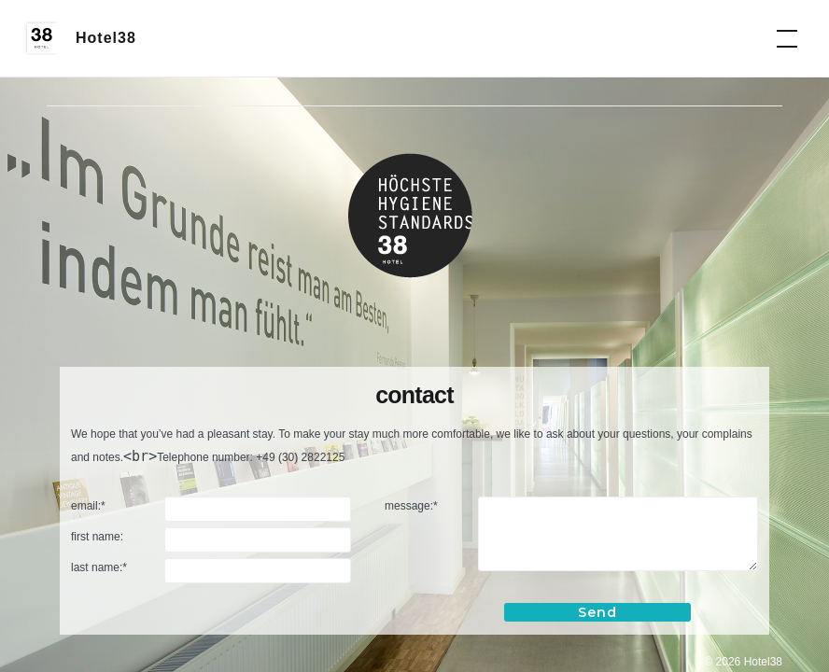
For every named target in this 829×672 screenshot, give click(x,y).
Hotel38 (106, 38)
